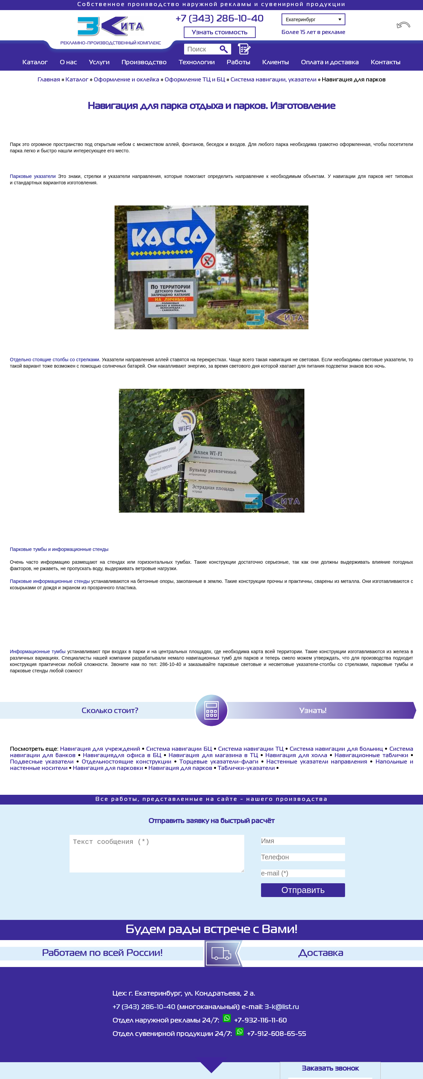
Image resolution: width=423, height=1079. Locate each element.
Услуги (99, 62)
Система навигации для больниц (336, 749)
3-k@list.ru (282, 1007)
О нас (68, 62)
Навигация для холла (296, 755)
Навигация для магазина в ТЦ (213, 755)
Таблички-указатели (246, 768)
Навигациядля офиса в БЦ (122, 755)
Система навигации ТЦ (251, 749)
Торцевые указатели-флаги (218, 762)
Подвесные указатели (42, 762)
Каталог (35, 62)
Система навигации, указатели (273, 80)
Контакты (385, 62)
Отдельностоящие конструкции (126, 762)
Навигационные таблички (371, 755)
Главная (49, 80)
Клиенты (275, 62)
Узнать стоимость (220, 32)
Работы (238, 62)
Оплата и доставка (330, 62)
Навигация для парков (180, 768)
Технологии (197, 62)
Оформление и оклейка (126, 80)
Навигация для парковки (108, 768)
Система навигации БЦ (179, 749)
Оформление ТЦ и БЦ (195, 80)
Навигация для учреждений (100, 749)
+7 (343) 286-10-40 (219, 19)
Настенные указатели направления (316, 762)
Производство (144, 62)
